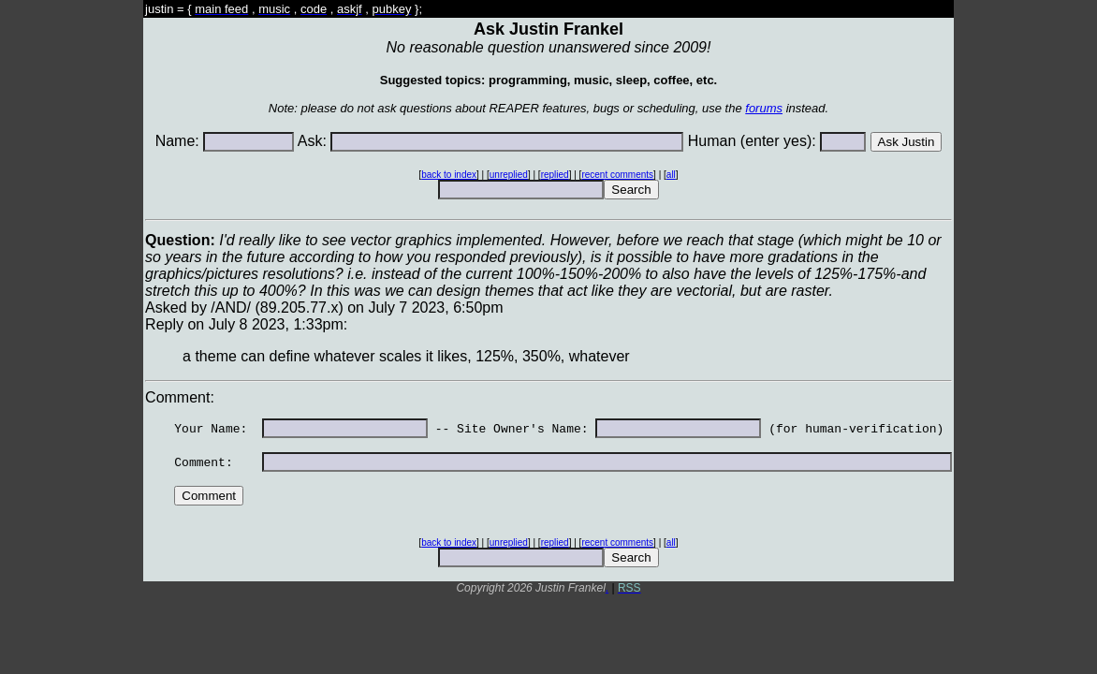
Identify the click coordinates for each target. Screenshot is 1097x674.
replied (555, 174)
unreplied (509, 174)
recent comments (617, 174)
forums (764, 108)
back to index (448, 174)
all (671, 174)
